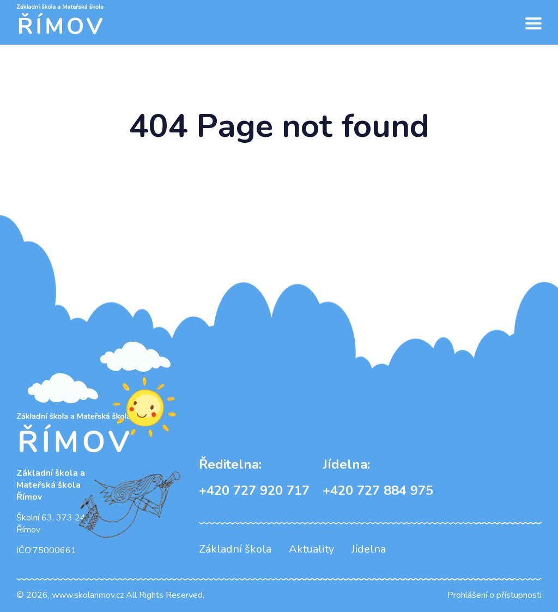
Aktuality (311, 549)
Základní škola (235, 549)
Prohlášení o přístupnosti (494, 595)
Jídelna (368, 549)
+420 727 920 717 (254, 477)
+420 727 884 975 (378, 477)
